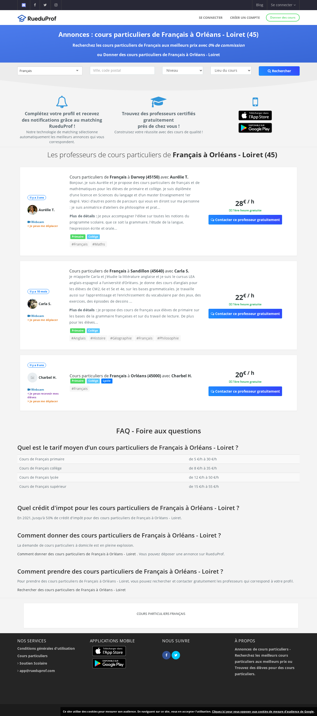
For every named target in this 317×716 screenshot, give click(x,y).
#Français (80, 244)
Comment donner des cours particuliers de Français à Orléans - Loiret (77, 554)
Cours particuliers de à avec (129, 177)
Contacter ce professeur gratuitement (245, 219)
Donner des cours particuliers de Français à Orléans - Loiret (161, 54)
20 (244, 374)
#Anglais (78, 338)
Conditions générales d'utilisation (46, 648)
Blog (259, 4)
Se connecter (211, 17)
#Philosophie (168, 338)
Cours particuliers (32, 655)
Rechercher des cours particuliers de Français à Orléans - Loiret (71, 589)
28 (244, 203)
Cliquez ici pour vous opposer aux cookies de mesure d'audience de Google (263, 711)
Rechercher (279, 70)
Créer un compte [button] (245, 17)
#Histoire (98, 338)
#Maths (98, 244)
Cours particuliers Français (161, 613)
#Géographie (121, 338)
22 (244, 297)
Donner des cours (282, 17)
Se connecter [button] (283, 4)
